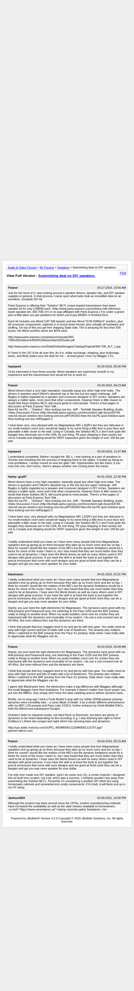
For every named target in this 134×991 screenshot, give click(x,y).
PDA (123, 273)
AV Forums (47, 267)
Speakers (63, 267)
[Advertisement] (66, 51)
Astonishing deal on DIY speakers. (66, 276)
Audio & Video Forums (22, 267)
